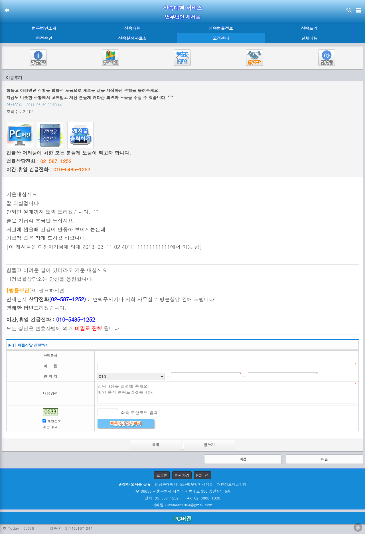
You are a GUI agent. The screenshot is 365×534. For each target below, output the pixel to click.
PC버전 (202, 475)
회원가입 (182, 475)
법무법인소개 (44, 28)
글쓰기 (209, 444)
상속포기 (309, 28)
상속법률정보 (220, 28)
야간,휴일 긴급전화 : (48, 169)
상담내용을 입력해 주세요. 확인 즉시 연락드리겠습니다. (227, 393)
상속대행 (132, 28)
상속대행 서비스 (182, 8)
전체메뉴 (309, 38)
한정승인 (44, 38)
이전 (243, 458)
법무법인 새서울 (182, 17)
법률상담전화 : (38, 161)
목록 (155, 444)
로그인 (161, 475)
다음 (324, 458)
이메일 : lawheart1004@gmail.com (183, 504)
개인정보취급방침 (232, 484)
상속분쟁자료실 (132, 38)
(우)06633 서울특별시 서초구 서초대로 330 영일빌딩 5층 (182, 491)
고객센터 (221, 38)
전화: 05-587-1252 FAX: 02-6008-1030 (182, 498)
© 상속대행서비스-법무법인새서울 (184, 484)
